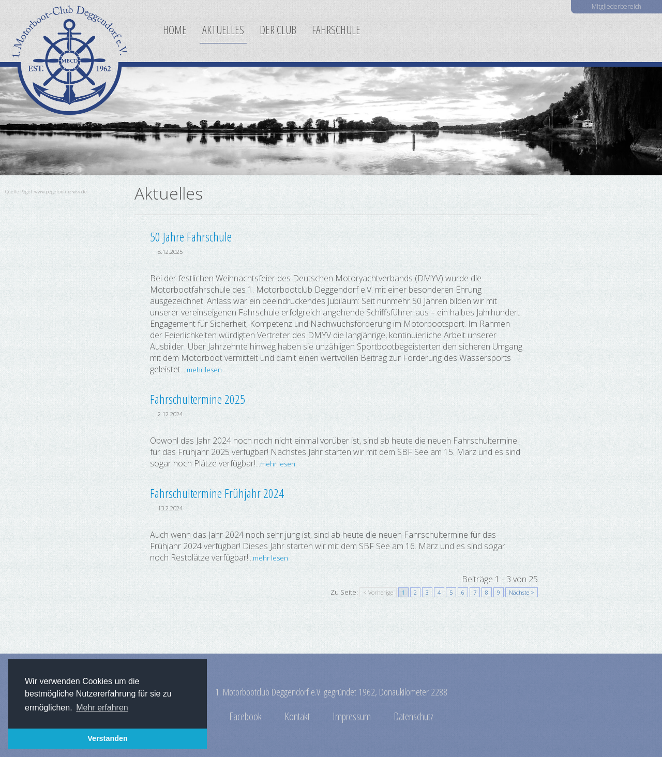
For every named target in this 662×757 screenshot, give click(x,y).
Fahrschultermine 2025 (197, 398)
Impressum (352, 716)
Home (175, 29)
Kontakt (297, 716)
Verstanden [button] (107, 738)
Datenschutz (413, 716)
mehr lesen (204, 369)
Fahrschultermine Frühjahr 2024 (217, 493)
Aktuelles (223, 29)
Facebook (245, 716)
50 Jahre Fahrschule (191, 236)
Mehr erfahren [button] (102, 707)
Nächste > (521, 592)
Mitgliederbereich (616, 6)
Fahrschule (336, 29)
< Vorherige (378, 592)
